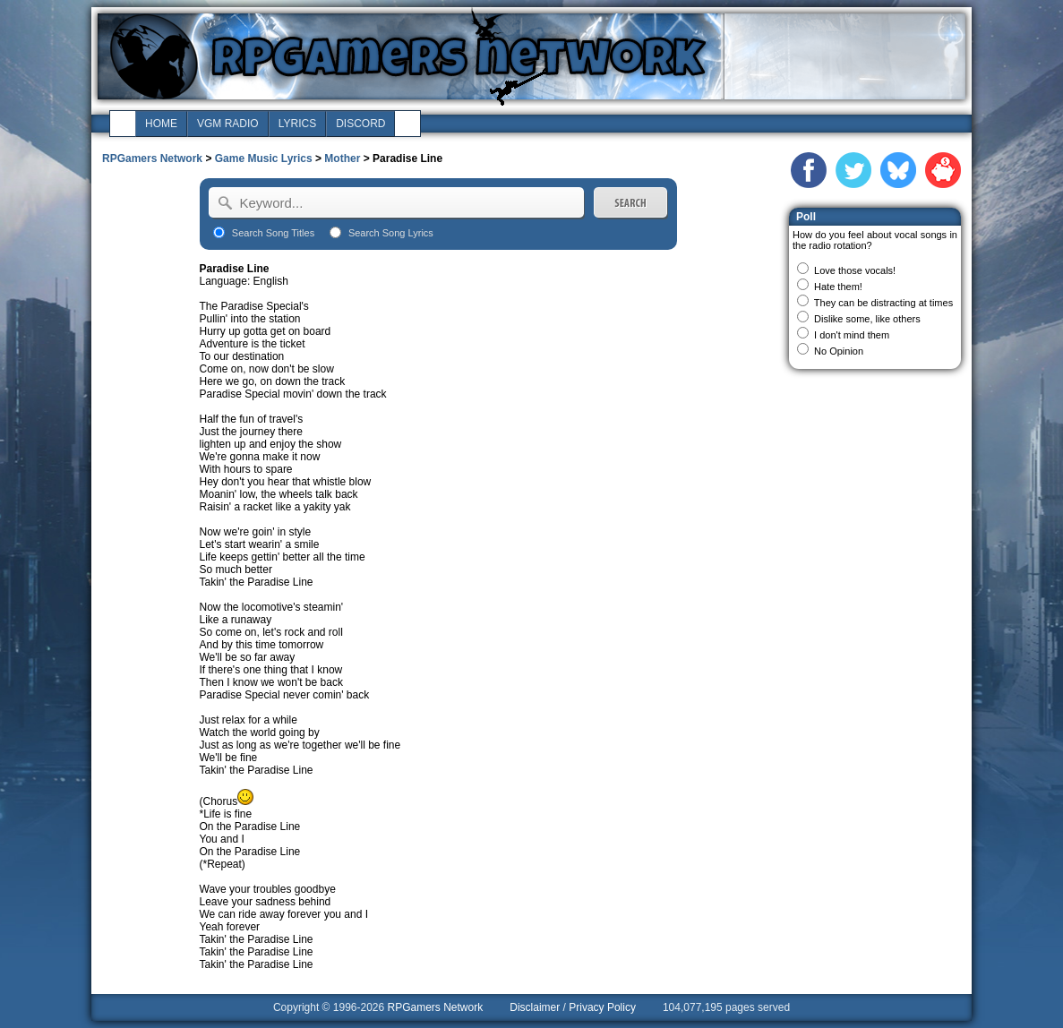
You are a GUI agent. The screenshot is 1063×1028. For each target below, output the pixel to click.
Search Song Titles (273, 232)
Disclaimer (535, 1007)
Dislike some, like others (867, 318)
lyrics (297, 123)
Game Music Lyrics (264, 158)
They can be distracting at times (883, 302)
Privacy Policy (602, 1007)
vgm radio (228, 123)
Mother (342, 158)
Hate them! (838, 286)
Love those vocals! (855, 270)
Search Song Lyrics (390, 232)
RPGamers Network (152, 158)
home (161, 123)
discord (360, 123)
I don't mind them (851, 335)
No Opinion (838, 351)
